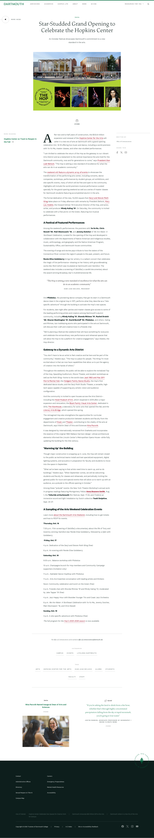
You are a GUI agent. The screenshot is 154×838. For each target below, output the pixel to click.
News (84, 4)
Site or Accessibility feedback (88, 827)
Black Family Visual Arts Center (83, 403)
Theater (69, 422)
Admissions (35, 4)
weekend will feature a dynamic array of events (67, 172)
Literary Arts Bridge (52, 410)
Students (110, 669)
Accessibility (51, 793)
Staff (82, 677)
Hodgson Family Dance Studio (77, 381)
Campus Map (20, 798)
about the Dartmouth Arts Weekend (69, 515)
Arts (38, 669)
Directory (19, 787)
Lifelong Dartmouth (87, 653)
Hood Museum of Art (64, 399)
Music (59, 422)
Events (70, 653)
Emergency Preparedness (55, 782)
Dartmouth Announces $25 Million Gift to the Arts (88, 814)
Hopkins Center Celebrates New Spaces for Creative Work (47, 814)
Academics (48, 4)
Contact (18, 776)
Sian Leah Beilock (83, 669)
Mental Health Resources (55, 787)
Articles (77, 17)
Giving (94, 4)
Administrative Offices (23, 782)
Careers (49, 776)
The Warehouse (54, 406)
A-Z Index (69, 827)
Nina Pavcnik (92, 425)
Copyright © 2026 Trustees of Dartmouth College (32, 827)
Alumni (98, 669)
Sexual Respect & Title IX (24, 793)
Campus (60, 653)
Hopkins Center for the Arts (91, 138)
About (75, 4)
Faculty (72, 677)
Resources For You (134, 4)
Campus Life (63, 4)
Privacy (56, 827)
